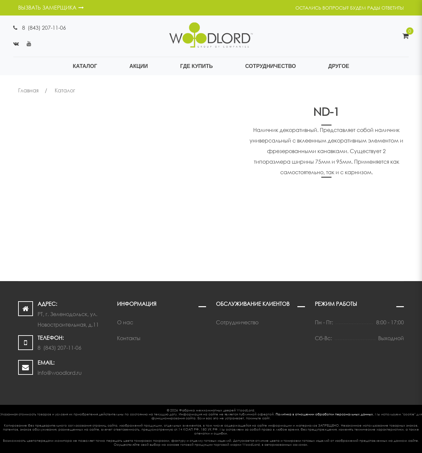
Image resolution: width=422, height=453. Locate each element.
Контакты (128, 338)
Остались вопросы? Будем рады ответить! (349, 8)
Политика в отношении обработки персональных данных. (325, 414)
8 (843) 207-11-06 (44, 27)
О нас (125, 322)
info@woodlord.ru (60, 373)
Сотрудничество (237, 322)
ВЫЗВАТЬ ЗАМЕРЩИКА (51, 7)
